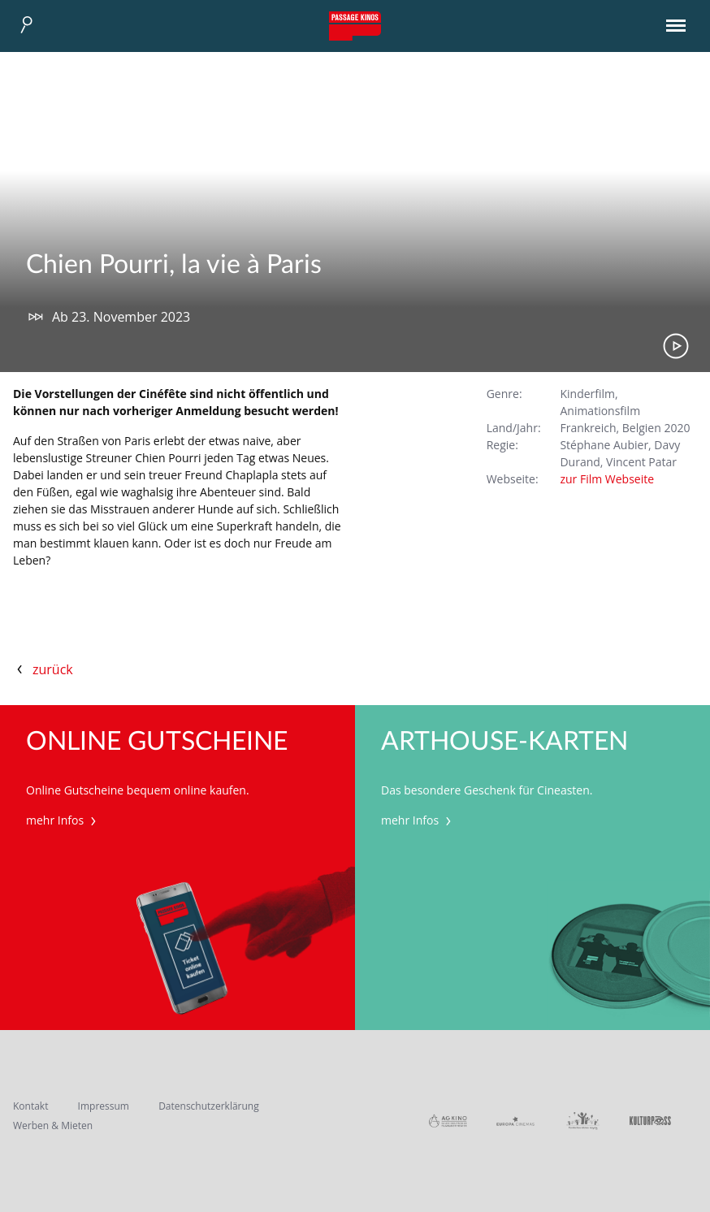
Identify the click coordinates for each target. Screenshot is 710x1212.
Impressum (103, 1106)
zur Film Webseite (607, 479)
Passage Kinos (355, 26)
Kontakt (30, 1106)
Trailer (675, 346)
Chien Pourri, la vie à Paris (174, 265)
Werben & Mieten (53, 1125)
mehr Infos (63, 820)
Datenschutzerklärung (208, 1106)
